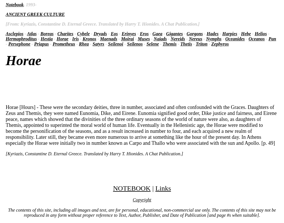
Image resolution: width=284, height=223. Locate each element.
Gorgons (195, 33)
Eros (144, 33)
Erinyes (129, 33)
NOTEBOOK (132, 188)
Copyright (142, 199)
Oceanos (256, 38)
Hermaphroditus (21, 38)
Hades (213, 33)
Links (163, 188)
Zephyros (220, 44)
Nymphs (213, 38)
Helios (261, 33)
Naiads (160, 38)
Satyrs (98, 44)
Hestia (47, 38)
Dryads (100, 33)
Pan (272, 38)
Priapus (41, 44)
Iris (75, 38)
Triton (201, 44)
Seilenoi (115, 44)
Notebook (15, 4)
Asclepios (14, 33)
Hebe (246, 33)
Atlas (32, 33)
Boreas (46, 33)
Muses (144, 38)
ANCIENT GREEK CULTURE (35, 14)
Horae (63, 38)
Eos (114, 33)
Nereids (178, 38)
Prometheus (64, 44)
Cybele (83, 33)
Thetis (186, 44)
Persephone (19, 44)
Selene (153, 44)
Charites (65, 33)
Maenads (108, 38)
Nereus (195, 38)
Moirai (127, 38)
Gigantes (174, 33)
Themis (170, 44)
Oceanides (235, 38)
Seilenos (135, 44)
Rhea (84, 44)
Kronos (89, 38)
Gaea (157, 33)
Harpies (229, 33)
